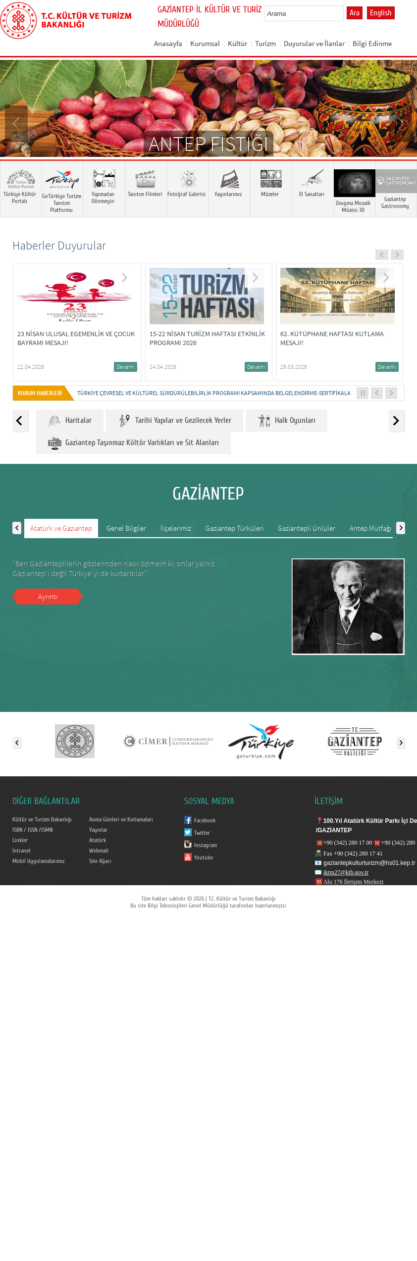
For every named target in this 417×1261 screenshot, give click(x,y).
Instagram (205, 845)
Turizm (265, 43)
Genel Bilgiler (126, 528)
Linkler (20, 840)
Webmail (98, 850)
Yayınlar (98, 829)
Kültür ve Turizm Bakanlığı (42, 819)
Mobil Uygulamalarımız (38, 860)
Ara (355, 12)
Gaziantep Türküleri (234, 528)
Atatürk (97, 840)
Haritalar (70, 421)
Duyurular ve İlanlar (314, 43)
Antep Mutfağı (370, 528)
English (381, 12)
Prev (17, 123)
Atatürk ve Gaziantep (61, 528)
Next (399, 123)
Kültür (237, 43)
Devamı (125, 366)
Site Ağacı (100, 860)
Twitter (202, 832)
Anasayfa (168, 43)
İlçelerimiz (175, 528)
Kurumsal (205, 43)
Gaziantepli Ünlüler (306, 528)
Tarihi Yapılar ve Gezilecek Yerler (174, 421)
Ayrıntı (47, 596)
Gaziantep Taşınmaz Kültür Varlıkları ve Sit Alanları (133, 443)
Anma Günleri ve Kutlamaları (121, 819)
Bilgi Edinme (372, 43)
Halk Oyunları (286, 421)
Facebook (204, 820)
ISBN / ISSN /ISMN (32, 829)
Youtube (203, 857)
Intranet (21, 850)
